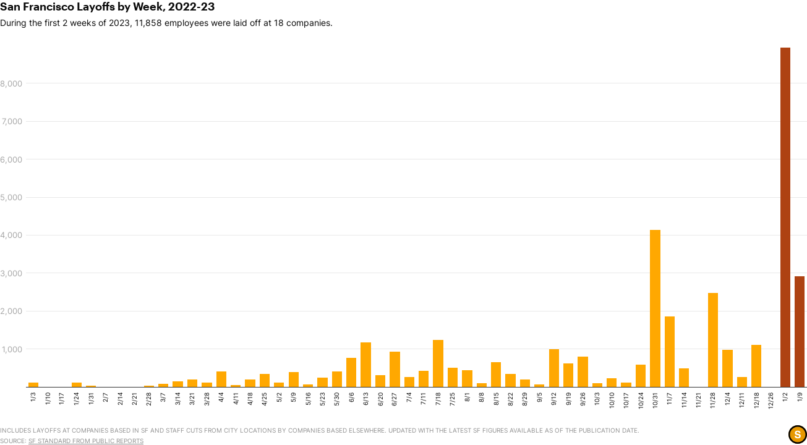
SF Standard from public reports (85, 440)
